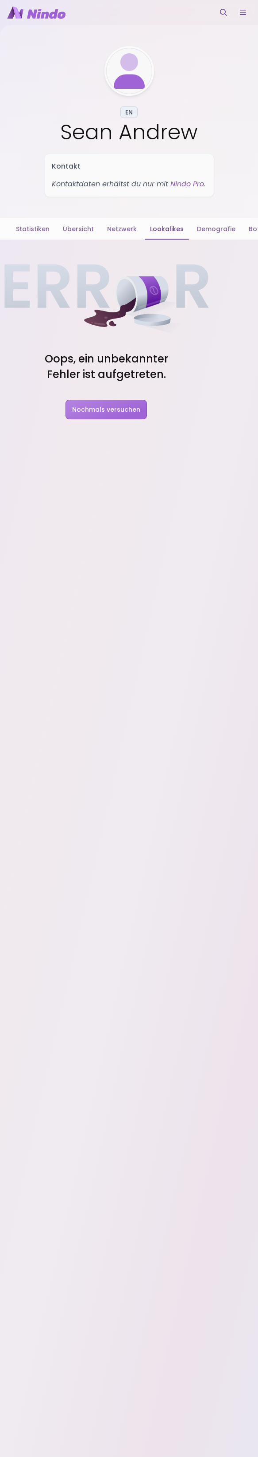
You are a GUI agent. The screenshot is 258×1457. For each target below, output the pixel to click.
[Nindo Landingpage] (36, 12)
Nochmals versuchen (106, 409)
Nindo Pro (187, 184)
